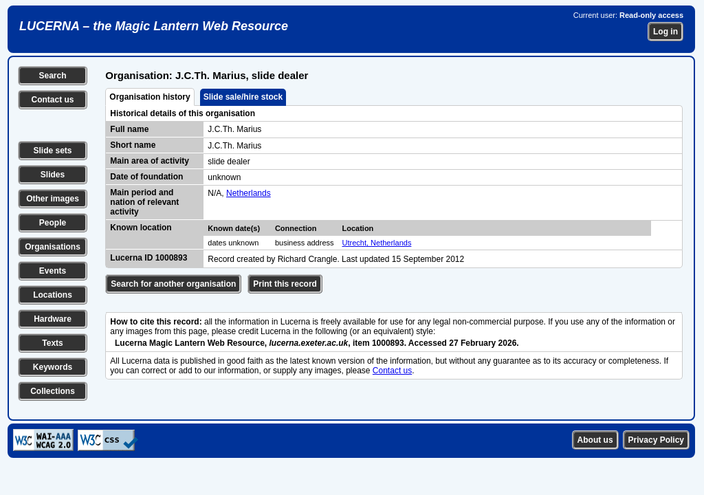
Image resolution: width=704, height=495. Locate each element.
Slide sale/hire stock (243, 97)
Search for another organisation (173, 284)
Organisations (52, 247)
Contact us (52, 99)
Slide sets (52, 150)
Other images (52, 199)
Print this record (285, 284)
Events (52, 271)
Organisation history (149, 97)
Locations (52, 295)
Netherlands (248, 193)
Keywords (52, 367)
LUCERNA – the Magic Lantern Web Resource (153, 26)
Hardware (53, 319)
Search (52, 75)
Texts (52, 343)
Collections (52, 391)
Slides (53, 174)
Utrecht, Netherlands (377, 243)
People (52, 223)
